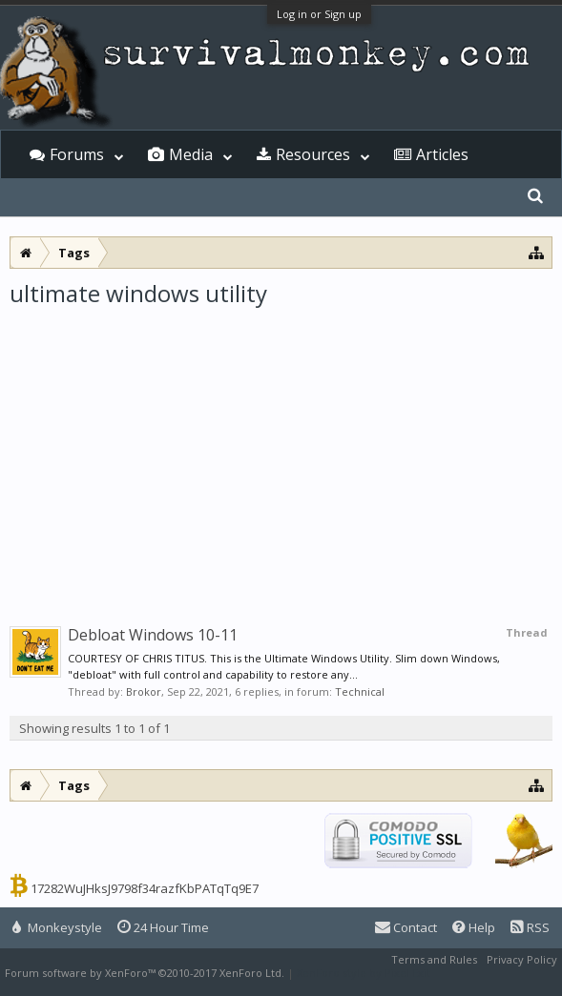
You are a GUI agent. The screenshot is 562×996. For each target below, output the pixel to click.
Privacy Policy (522, 959)
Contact (406, 927)
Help (473, 927)
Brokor (143, 691)
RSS (530, 927)
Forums (77, 154)
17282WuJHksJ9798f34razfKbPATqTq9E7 (145, 888)
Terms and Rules (434, 959)
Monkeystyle (57, 927)
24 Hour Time (163, 927)
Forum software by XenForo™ (144, 973)
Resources (313, 154)
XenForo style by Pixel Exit (363, 973)
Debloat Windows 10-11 (153, 634)
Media (191, 154)
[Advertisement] (281, 451)
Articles (442, 154)
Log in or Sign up (319, 14)
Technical (360, 691)
